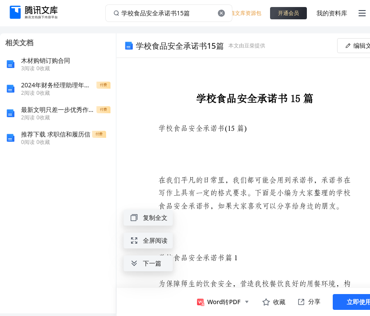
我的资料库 (332, 13)
